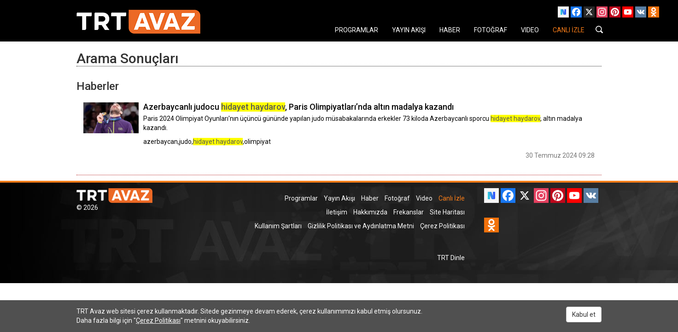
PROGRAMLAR (356, 30)
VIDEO (530, 30)
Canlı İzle (451, 198)
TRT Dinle (451, 257)
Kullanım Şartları (278, 226)
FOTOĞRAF (490, 30)
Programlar (301, 198)
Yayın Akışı (339, 198)
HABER (449, 30)
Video (424, 198)
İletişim (336, 212)
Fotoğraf (397, 198)
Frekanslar (408, 212)
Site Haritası (447, 212)
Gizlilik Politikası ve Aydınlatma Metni (361, 226)
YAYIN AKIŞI (409, 30)
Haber (370, 198)
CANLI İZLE (568, 30)
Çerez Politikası (442, 226)
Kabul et (584, 314)
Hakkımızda (370, 212)
